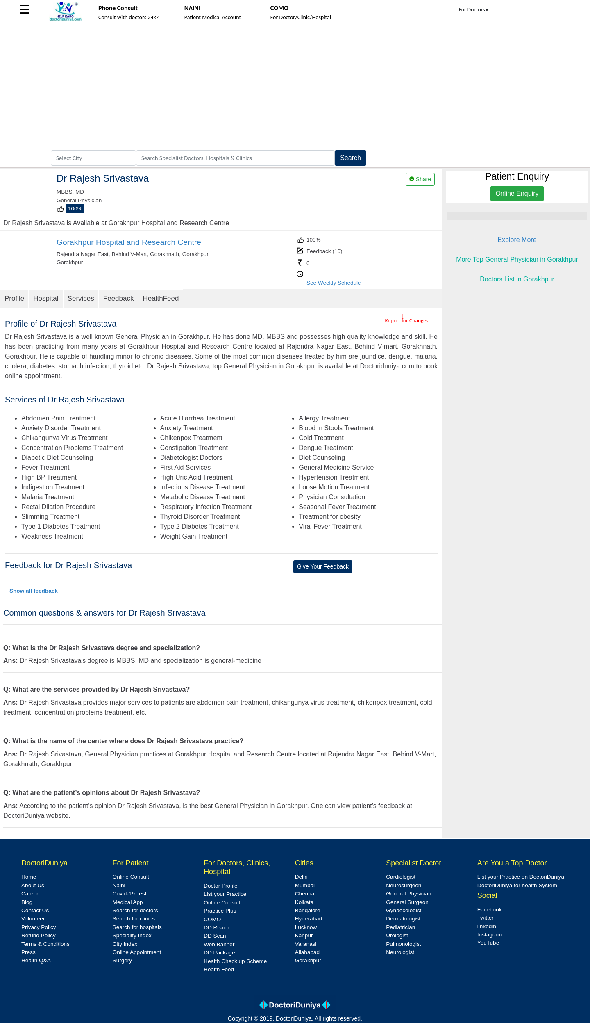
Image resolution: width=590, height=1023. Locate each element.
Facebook (489, 910)
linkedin (486, 926)
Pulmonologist (403, 944)
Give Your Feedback (323, 566)
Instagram (489, 935)
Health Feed (219, 969)
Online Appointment (137, 952)
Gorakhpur (308, 960)
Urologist (397, 935)
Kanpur (304, 935)
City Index (125, 944)
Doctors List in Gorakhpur (517, 279)
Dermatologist (403, 919)
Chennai (305, 894)
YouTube (488, 943)
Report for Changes (407, 320)
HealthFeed (161, 298)
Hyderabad (308, 919)
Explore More (516, 239)
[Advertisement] (295, 86)
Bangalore (307, 910)
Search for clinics (134, 919)
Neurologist (400, 952)
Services (81, 298)
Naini (119, 885)
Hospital (45, 298)
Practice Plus (220, 911)
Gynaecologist (403, 910)
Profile (14, 298)
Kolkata (304, 902)
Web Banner (219, 944)
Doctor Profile (220, 886)
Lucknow (306, 927)
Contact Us (35, 910)
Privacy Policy (38, 927)
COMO (212, 919)
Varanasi (306, 944)
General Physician (408, 894)
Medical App (128, 902)
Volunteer (33, 919)
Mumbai (305, 885)
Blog (26, 902)
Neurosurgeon (403, 885)
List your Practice (225, 894)
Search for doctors (135, 910)
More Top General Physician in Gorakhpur (517, 259)
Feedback (118, 298)
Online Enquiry (517, 193)
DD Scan (215, 936)
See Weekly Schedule (333, 283)
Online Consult (131, 877)
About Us (32, 885)
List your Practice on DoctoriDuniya (520, 877)
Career (30, 894)
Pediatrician (400, 927)
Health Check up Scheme (235, 961)
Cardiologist (400, 877)
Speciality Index (132, 935)
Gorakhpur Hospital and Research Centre (129, 242)
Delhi (301, 877)
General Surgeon (407, 902)
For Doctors (474, 9)
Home (28, 877)
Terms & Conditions (45, 944)
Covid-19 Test (130, 894)
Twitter (485, 918)
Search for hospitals (137, 927)
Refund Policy (38, 935)
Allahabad (307, 952)
